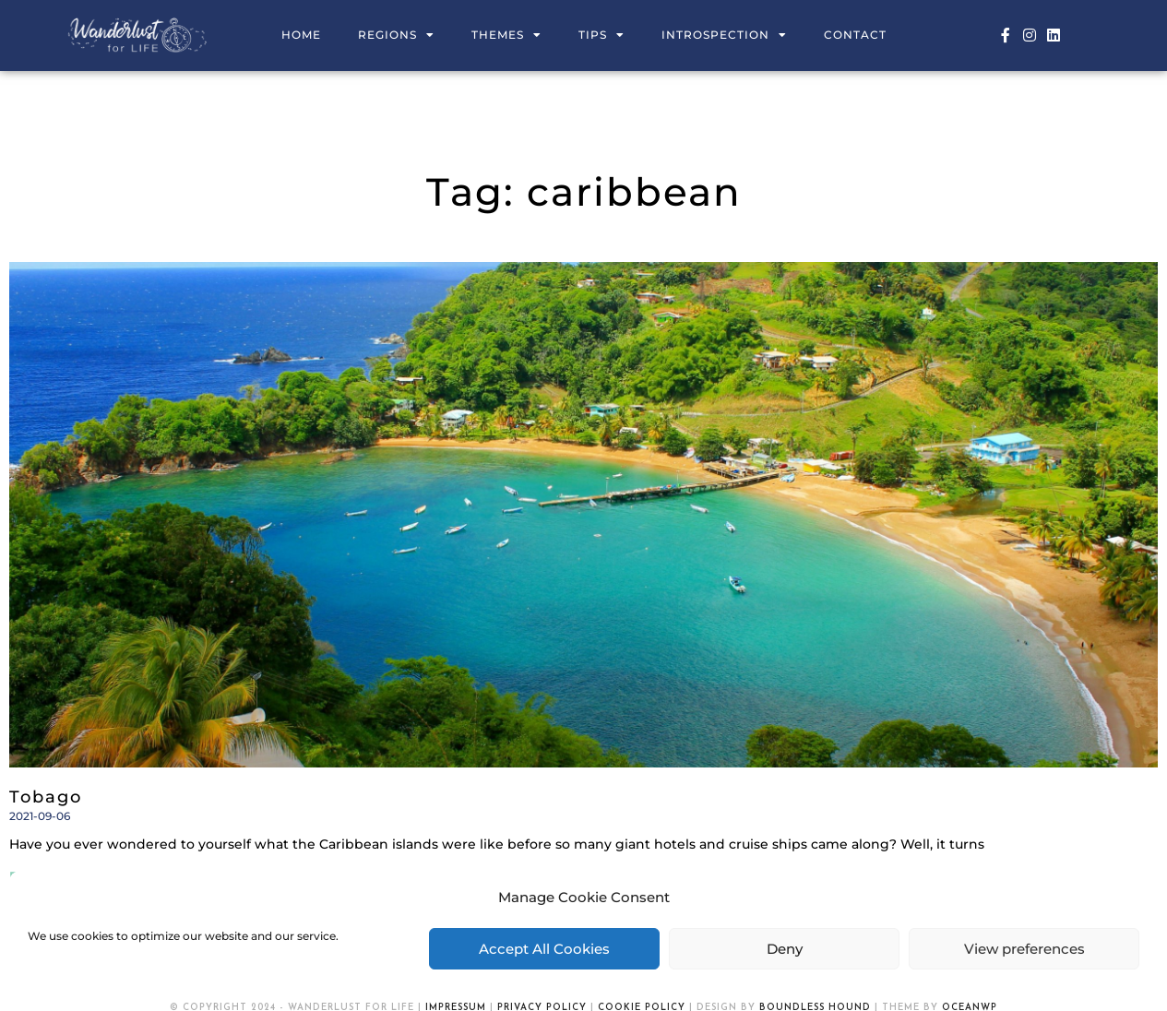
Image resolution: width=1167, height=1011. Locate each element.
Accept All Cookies (544, 948)
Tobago (45, 797)
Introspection (724, 35)
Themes (506, 35)
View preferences (1024, 948)
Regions (396, 35)
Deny (785, 948)
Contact (855, 35)
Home (301, 35)
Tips (601, 35)
